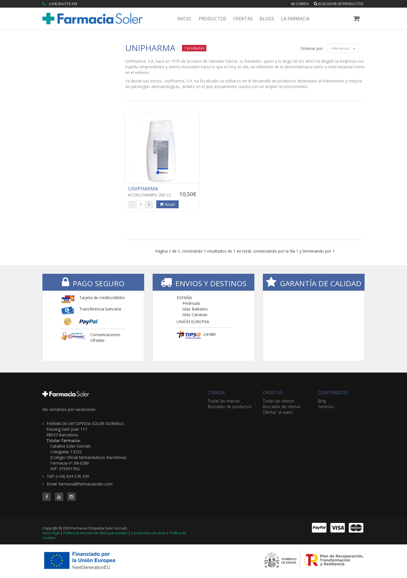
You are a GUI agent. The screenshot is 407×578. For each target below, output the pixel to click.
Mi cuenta (300, 3)
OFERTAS (272, 392)
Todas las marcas (224, 401)
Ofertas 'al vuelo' (278, 412)
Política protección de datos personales (95, 533)
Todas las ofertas (279, 401)
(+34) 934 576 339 (63, 3)
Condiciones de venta (148, 533)
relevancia (343, 48)
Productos (212, 19)
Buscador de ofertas (281, 406)
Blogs (266, 19)
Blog (322, 401)
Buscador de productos (338, 3)
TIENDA (216, 392)
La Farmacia (295, 19)
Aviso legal (51, 533)
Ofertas (243, 19)
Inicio (184, 19)
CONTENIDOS (333, 392)
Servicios (326, 406)
